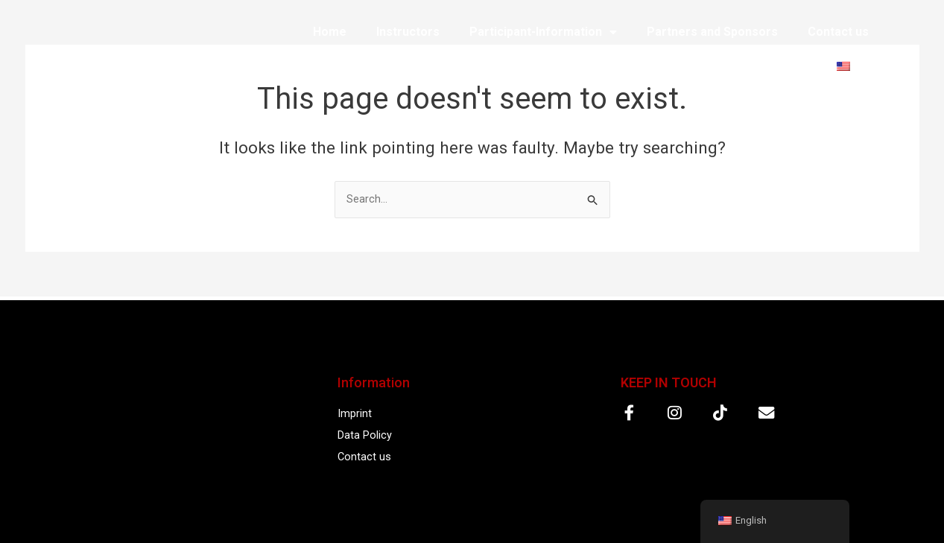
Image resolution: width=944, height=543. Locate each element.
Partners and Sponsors (712, 32)
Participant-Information (543, 32)
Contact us (838, 32)
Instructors (408, 32)
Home (329, 32)
